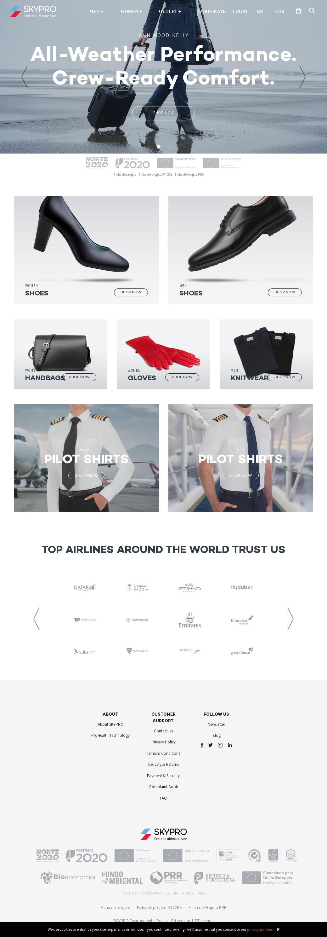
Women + (131, 11)
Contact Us (163, 731)
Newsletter (216, 724)
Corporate (212, 11)
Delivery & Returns (163, 764)
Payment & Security (163, 775)
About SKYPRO (110, 724)
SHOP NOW (163, 112)
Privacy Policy (163, 742)
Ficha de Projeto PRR (189, 174)
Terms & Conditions (163, 753)
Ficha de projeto (125, 174)
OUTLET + (170, 11)
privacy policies (260, 929)
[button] (24, 77)
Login (240, 11)
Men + (97, 11)
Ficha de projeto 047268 (155, 174)
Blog (216, 735)
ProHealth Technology (110, 735)
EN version (180, 920)
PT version (204, 920)
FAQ (163, 798)
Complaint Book (163, 786)
